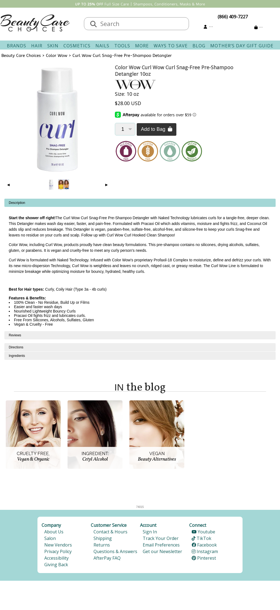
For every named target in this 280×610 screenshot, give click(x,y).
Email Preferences (161, 545)
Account (148, 525)
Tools (122, 46)
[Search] (93, 24)
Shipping (103, 538)
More (142, 46)
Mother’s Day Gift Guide (241, 46)
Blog (198, 46)
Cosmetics (77, 46)
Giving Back (56, 565)
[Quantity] (125, 129)
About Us (53, 532)
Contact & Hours (110, 532)
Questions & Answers (115, 551)
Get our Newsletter (162, 551)
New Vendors (58, 545)
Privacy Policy (58, 551)
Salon (50, 538)
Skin (53, 46)
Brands (16, 46)
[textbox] (142, 24)
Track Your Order (161, 538)
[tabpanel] (140, 265)
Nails (102, 46)
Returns (102, 545)
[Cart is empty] (258, 27)
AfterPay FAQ (107, 558)
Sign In (150, 532)
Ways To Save (171, 46)
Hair (36, 46)
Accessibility (56, 558)
